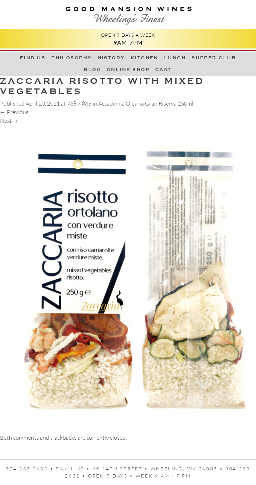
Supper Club (214, 57)
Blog (92, 69)
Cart (163, 69)
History (111, 57)
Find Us (33, 57)
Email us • (74, 468)
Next (9, 120)
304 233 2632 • (31, 468)
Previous (14, 112)
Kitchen (144, 57)
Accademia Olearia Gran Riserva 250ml (145, 103)
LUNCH (175, 57)
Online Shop (128, 69)
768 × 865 (79, 103)
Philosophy (71, 57)
